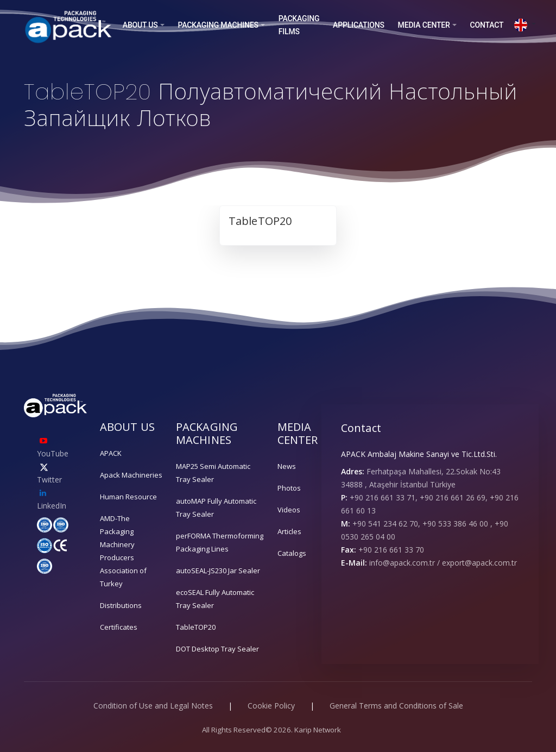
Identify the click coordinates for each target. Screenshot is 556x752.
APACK (111, 453)
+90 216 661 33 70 (391, 549)
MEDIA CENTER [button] (424, 25)
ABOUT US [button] (140, 25)
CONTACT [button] (486, 25)
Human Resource (128, 497)
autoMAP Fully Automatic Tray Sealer (216, 507)
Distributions (121, 605)
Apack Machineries (131, 475)
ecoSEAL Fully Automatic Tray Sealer (215, 598)
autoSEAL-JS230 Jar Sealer (218, 570)
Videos (288, 510)
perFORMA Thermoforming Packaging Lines (219, 542)
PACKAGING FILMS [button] (299, 25)
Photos (289, 488)
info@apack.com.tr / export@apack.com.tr (443, 562)
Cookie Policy (271, 705)
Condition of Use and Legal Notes (153, 705)
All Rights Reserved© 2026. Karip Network (271, 730)
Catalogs (291, 553)
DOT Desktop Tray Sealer (217, 649)
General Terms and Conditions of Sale (396, 705)
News (286, 466)
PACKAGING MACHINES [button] (218, 25)
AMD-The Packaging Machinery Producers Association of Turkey (123, 550)
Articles (289, 531)
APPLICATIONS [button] (358, 25)
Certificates (118, 627)
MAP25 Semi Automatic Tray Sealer (213, 472)
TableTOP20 (196, 627)
